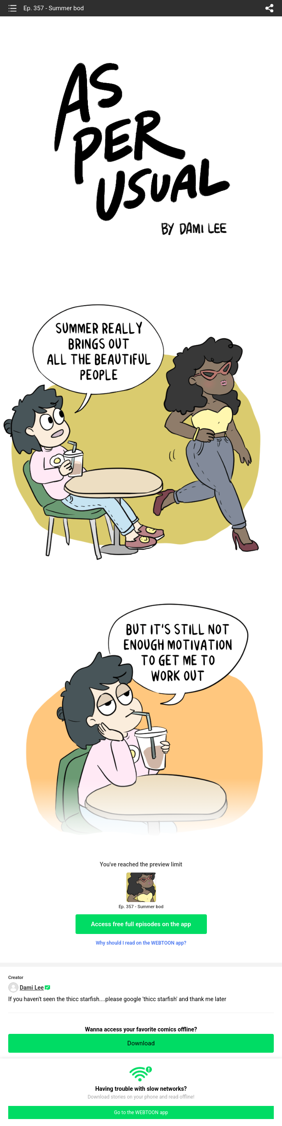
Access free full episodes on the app (141, 924)
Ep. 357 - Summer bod (53, 8)
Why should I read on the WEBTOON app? (141, 943)
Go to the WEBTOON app (141, 1112)
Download (141, 1043)
